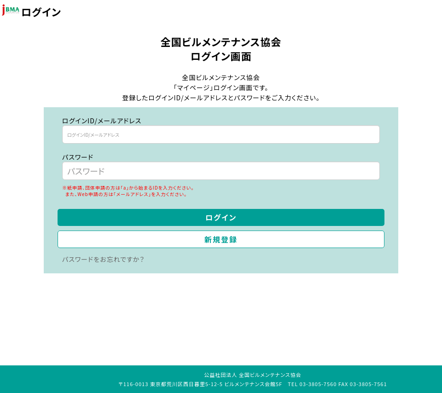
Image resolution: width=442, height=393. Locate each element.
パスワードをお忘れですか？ (103, 259)
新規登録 (221, 239)
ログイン (221, 217)
